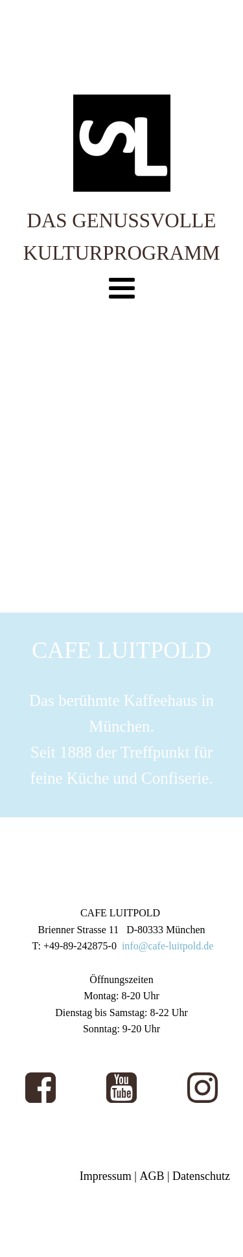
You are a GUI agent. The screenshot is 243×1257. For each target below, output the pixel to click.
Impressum (106, 1176)
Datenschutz (201, 1176)
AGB (151, 1176)
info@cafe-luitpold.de (167, 945)
